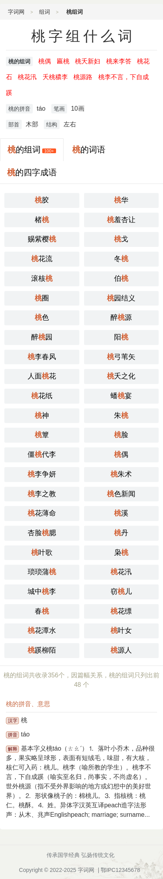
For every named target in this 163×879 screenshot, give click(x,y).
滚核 (41, 278)
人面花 (42, 376)
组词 (44, 12)
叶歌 (41, 552)
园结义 (121, 298)
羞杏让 (121, 220)
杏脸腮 (42, 533)
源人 (121, 650)
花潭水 (42, 630)
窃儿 (121, 591)
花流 (41, 259)
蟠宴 (121, 396)
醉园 (41, 337)
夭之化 (121, 376)
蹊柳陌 (42, 650)
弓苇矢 (121, 357)
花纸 (41, 396)
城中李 (42, 591)
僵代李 (42, 454)
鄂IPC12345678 (120, 870)
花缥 (121, 611)
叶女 (121, 630)
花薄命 (42, 513)
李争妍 (42, 474)
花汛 (121, 572)
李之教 (42, 494)
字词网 (16, 12)
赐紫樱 (42, 239)
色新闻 (121, 494)
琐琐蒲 (42, 572)
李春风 (42, 357)
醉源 (121, 317)
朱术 (121, 474)
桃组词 (74, 12)
